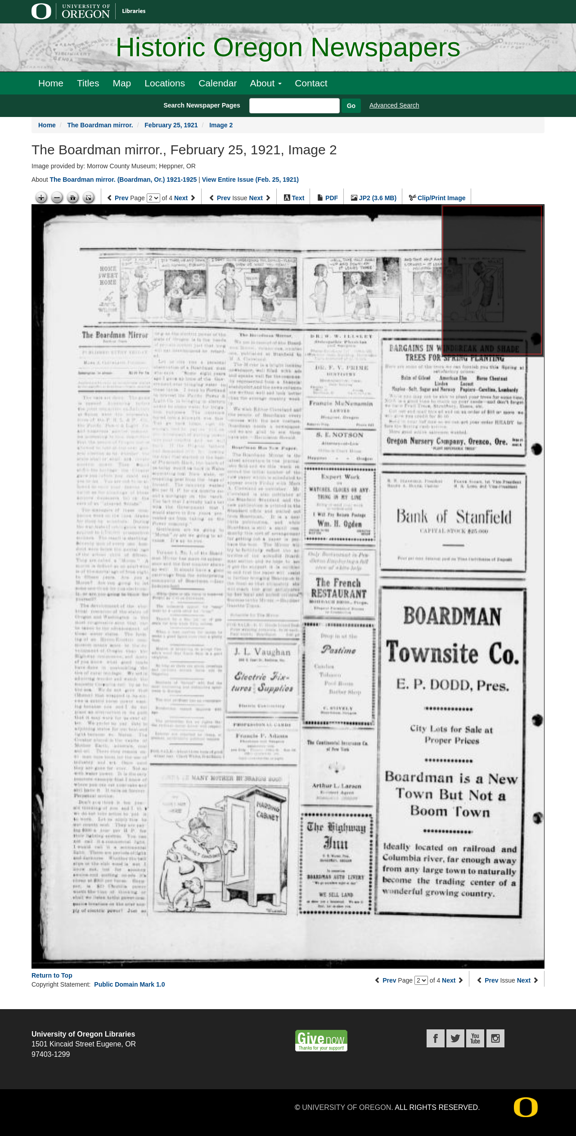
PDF (331, 198)
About (266, 83)
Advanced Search (394, 105)
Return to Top (52, 975)
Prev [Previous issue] (223, 198)
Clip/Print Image (442, 198)
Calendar (217, 83)
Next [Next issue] (256, 198)
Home (50, 83)
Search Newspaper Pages (201, 105)
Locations (164, 83)
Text (298, 198)
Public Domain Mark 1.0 (129, 984)
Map (121, 83)
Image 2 (221, 125)
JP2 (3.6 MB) (377, 198)
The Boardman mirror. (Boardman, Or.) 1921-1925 (123, 179)
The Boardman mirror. (100, 125)
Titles (88, 83)
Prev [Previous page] (121, 198)
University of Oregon (346, 1107)
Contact (311, 83)
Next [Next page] (181, 198)
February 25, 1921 (171, 125)
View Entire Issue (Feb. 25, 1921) (250, 179)
